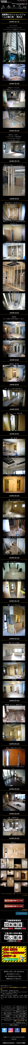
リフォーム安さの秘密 (20, 1013)
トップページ (7, 1006)
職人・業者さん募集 (20, 1016)
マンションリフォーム (7, 1009)
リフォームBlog (20, 1018)
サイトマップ (7, 1020)
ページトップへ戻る (6, 893)
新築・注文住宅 (7, 1013)
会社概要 (8, 1016)
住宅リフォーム (20, 1006)
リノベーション (7, 1011)
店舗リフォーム (20, 1009)
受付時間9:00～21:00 (20, 1021)
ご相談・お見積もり (14, 1025)
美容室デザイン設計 (20, 1011)
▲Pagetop (24, 909)
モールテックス (7, 1018)
